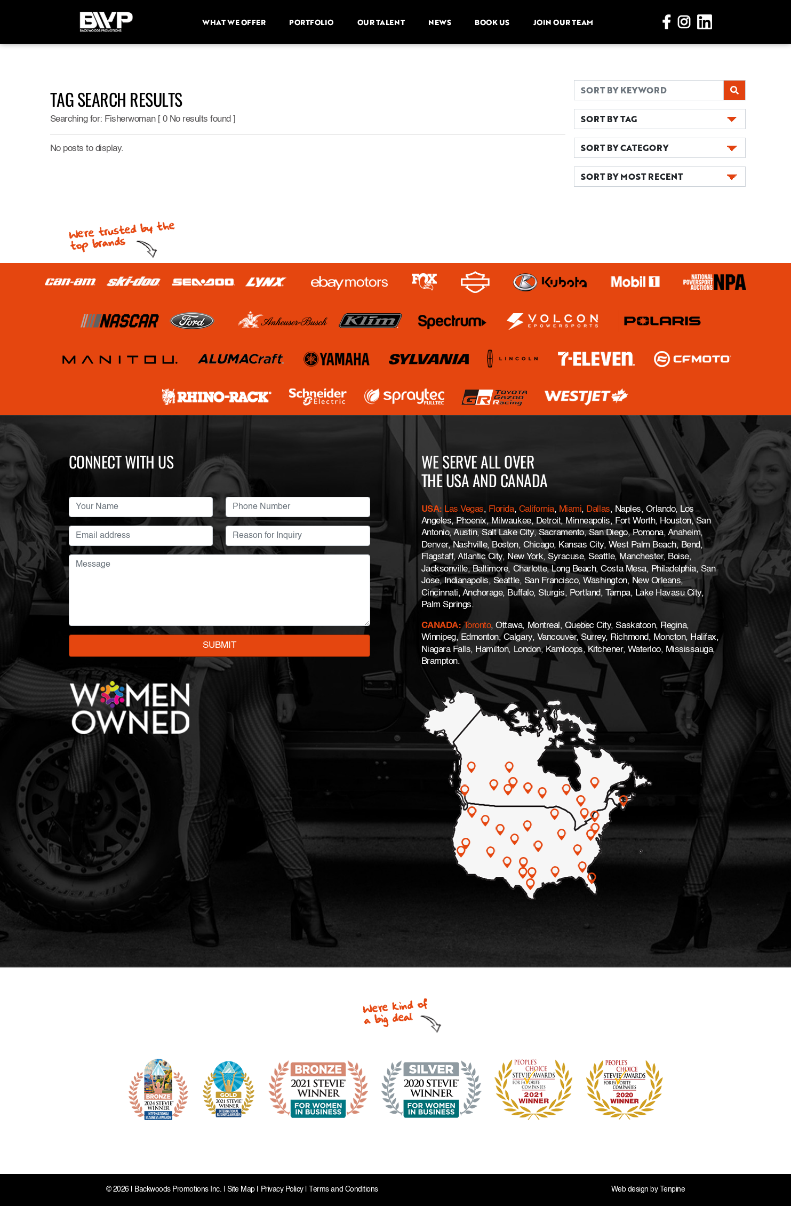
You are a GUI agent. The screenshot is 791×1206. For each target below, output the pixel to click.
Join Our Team (563, 22)
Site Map (241, 1189)
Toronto (477, 625)
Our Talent (380, 22)
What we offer (233, 22)
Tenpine (672, 1189)
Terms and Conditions (343, 1189)
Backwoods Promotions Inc (176, 1189)
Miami (570, 509)
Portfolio (311, 22)
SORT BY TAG (609, 118)
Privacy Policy (282, 1189)
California (536, 509)
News (439, 22)
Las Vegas (464, 509)
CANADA (439, 625)
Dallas (598, 509)
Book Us (492, 22)
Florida (501, 509)
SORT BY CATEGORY (624, 147)
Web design (630, 1189)
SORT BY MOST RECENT (632, 176)
